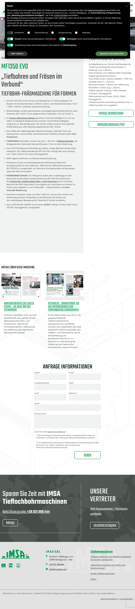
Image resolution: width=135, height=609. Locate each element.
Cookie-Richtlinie (125, 599)
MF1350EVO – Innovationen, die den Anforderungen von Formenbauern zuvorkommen (63, 306)
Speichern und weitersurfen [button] (112, 54)
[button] (127, 6)
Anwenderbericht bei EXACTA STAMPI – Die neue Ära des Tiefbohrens (19, 306)
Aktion (93, 579)
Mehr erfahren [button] (17, 54)
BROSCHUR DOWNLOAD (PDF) (111, 124)
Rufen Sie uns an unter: (26, 511)
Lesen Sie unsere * (50, 432)
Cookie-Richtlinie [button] (61, 15)
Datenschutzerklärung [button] (97, 10)
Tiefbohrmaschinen (101, 551)
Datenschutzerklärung (56, 432)
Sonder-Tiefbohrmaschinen (102, 573)
